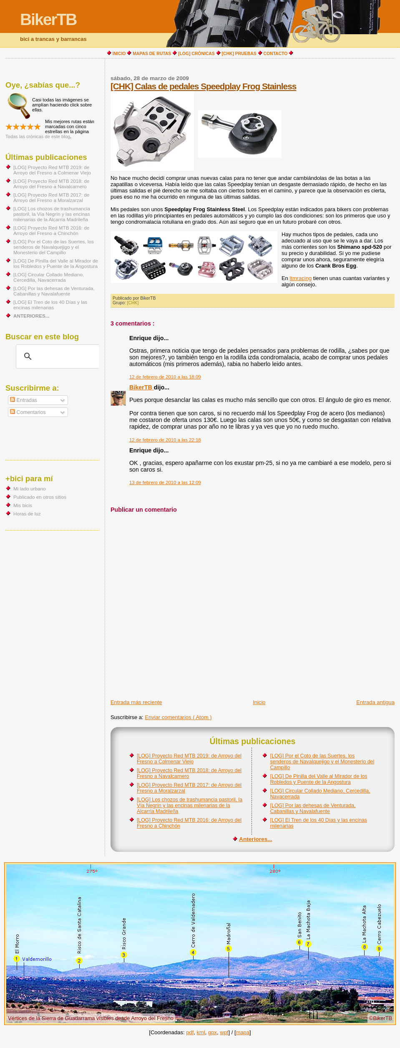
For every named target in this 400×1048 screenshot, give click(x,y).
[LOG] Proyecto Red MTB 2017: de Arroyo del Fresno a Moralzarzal (51, 197)
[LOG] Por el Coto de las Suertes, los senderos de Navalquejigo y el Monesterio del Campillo (322, 761)
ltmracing (300, 278)
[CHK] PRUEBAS (239, 53)
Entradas (23, 400)
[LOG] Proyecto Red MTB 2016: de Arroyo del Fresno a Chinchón (51, 230)
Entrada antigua (375, 702)
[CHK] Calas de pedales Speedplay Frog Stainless (203, 86)
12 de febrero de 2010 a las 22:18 (165, 439)
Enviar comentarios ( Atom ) (178, 717)
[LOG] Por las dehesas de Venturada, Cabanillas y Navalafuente (312, 808)
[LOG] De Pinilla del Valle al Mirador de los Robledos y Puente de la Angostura (318, 779)
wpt (224, 1032)
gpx (212, 1032)
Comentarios (27, 412)
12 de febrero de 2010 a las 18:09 (165, 376)
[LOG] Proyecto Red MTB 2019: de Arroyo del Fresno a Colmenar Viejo (189, 759)
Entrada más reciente (136, 702)
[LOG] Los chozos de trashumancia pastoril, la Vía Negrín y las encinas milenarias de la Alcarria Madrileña (189, 805)
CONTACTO (275, 53)
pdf (190, 1032)
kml (201, 1032)
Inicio (259, 702)
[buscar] (58, 356)
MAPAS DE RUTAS (151, 53)
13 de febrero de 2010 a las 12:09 (165, 482)
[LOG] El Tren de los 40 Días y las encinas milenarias (50, 304)
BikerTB (48, 19)
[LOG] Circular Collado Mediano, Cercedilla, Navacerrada (48, 277)
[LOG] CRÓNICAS (196, 53)
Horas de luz (27, 513)
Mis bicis (22, 505)
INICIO (119, 53)
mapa (243, 1032)
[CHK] (133, 303)
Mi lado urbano (29, 488)
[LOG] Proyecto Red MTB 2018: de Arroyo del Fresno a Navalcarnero (51, 183)
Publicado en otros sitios (39, 497)
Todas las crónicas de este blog (37, 136)
